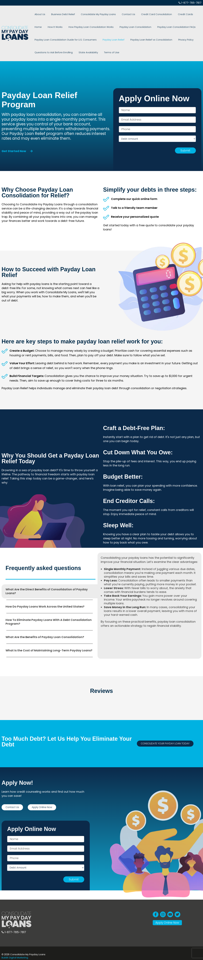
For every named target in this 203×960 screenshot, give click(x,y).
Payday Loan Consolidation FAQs (151, 27)
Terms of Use (103, 52)
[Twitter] (177, 911)
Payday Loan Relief (108, 39)
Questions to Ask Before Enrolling (52, 52)
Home (179, 14)
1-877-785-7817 (190, 3)
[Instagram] (163, 911)
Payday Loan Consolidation (113, 27)
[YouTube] (170, 911)
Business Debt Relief (58, 14)
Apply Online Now (168, 920)
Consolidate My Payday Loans (89, 14)
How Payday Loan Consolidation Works (72, 27)
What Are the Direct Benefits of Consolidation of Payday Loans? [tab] (47, 591)
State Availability (83, 52)
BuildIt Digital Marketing (15, 957)
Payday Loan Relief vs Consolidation (143, 39)
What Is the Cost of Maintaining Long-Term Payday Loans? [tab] (49, 650)
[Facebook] (155, 911)
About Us (38, 14)
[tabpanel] (149, 593)
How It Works (40, 27)
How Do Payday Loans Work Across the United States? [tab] (45, 606)
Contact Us (116, 14)
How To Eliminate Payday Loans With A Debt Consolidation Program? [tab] (49, 622)
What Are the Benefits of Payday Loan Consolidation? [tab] (45, 637)
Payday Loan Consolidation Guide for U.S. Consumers (64, 39)
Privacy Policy (173, 39)
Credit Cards (166, 14)
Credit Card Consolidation (140, 14)
